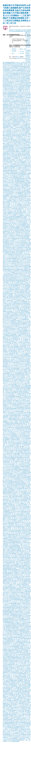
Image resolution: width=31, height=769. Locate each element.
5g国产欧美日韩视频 (12, 469)
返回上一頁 (22, 49)
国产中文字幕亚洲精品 (22, 499)
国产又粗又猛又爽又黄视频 (17, 108)
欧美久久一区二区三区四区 (9, 174)
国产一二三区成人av (25, 159)
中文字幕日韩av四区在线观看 (23, 600)
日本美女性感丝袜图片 (25, 437)
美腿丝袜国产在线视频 (23, 84)
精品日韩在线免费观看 (9, 166)
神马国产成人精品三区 (14, 456)
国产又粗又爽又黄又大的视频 (18, 186)
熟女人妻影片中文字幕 (20, 476)
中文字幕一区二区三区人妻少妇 (9, 645)
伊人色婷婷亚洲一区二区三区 (19, 288)
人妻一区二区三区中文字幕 (14, 533)
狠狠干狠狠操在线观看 (26, 538)
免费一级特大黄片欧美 (10, 442)
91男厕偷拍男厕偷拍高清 (19, 96)
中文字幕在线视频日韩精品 (17, 726)
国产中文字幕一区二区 (9, 454)
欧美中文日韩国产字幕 (14, 211)
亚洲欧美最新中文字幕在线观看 (17, 557)
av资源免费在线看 (19, 429)
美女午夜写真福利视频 (24, 580)
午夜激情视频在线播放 (15, 439)
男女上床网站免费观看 (23, 270)
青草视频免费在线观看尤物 (20, 70)
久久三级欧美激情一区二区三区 (14, 663)
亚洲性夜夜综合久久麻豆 (21, 347)
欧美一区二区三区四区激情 (14, 231)
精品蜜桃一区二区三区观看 (13, 130)
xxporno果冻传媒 (10, 476)
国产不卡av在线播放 (24, 525)
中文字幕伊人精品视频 (20, 77)
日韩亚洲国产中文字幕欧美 (18, 572)
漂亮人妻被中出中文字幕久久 (18, 257)
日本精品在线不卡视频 (24, 71)
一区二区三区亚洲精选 (19, 618)
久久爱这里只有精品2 (20, 163)
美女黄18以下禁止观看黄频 (12, 124)
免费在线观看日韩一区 (20, 615)
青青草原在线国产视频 (22, 408)
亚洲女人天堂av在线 (8, 683)
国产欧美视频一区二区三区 (14, 241)
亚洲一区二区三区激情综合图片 (19, 412)
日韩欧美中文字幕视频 (18, 161)
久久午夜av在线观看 (20, 139)
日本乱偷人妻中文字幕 (16, 535)
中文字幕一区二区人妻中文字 (13, 449)
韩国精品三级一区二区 (25, 503)
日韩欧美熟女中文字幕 (25, 241)
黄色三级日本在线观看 (24, 153)
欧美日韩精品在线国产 (17, 324)
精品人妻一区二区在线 (14, 220)
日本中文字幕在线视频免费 (20, 224)
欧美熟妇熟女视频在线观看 (15, 284)
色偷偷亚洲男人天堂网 (9, 70)
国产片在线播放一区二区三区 (19, 438)
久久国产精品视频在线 (23, 67)
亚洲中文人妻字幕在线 (11, 703)
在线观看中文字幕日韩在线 (8, 199)
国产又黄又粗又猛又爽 (9, 249)
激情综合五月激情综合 (19, 111)
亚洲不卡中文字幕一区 (9, 224)
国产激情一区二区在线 (13, 84)
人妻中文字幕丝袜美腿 (18, 679)
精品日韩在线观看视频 (15, 443)
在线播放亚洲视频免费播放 (11, 408)
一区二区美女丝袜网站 (10, 445)
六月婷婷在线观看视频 (7, 539)
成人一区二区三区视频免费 (14, 411)
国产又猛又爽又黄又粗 (18, 450)
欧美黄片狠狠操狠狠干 (9, 76)
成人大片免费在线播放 (14, 273)
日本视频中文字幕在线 (25, 487)
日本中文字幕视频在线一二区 (22, 162)
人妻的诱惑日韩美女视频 (10, 392)
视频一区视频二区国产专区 (22, 606)
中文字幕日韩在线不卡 (10, 136)
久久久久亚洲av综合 (10, 370)
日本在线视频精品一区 (24, 323)
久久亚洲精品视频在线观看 (19, 566)
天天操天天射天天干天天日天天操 (21, 401)
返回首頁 (14, 49)
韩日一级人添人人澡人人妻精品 (11, 265)
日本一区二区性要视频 (23, 339)
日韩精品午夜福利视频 (12, 649)
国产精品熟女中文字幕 (12, 316)
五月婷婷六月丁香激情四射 (15, 687)
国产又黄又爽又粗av (15, 297)
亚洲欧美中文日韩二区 (18, 278)
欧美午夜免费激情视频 (9, 149)
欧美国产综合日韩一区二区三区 (16, 498)
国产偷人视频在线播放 (9, 92)
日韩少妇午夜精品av (9, 230)
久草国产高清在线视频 (16, 154)
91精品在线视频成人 (8, 630)
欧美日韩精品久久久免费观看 (11, 270)
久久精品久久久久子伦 (25, 255)
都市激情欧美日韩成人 (9, 361)
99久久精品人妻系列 (20, 710)
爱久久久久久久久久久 (24, 489)
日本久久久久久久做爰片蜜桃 (22, 431)
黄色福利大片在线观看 (18, 515)
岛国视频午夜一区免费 (22, 193)
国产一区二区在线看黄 (16, 300)
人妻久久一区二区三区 (9, 358)
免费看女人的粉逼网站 (12, 213)
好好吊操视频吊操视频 (24, 130)
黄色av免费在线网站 (22, 511)
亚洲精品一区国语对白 (12, 376)
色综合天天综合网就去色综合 (23, 571)
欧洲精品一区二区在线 (11, 583)
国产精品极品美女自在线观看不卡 (11, 201)
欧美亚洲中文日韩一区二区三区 (15, 399)
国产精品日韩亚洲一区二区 (10, 669)
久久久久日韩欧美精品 (19, 395)
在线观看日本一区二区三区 (16, 510)
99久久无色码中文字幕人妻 (23, 93)
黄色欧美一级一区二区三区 (17, 341)
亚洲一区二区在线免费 (11, 338)
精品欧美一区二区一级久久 (19, 239)
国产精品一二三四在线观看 (13, 699)
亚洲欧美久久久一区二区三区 (10, 364)
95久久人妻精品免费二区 (20, 199)
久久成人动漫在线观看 (10, 596)
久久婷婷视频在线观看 (14, 741)
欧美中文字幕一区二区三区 (20, 277)
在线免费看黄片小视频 (7, 196)
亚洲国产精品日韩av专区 (23, 419)
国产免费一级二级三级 (19, 262)
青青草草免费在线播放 (21, 333)
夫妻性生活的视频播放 (7, 212)
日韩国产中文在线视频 (12, 120)
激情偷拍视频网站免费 (20, 280)
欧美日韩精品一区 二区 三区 (10, 203)
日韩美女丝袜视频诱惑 (12, 553)
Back (13, 53)
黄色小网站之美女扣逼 (7, 192)
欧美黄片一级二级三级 (24, 65)
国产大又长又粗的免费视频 (24, 598)
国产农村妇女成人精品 (23, 725)
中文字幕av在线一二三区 (10, 162)
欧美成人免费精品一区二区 (19, 335)
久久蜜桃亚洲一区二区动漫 (17, 126)
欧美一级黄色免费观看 (23, 311)
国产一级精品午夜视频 (13, 691)
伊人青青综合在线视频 (13, 165)
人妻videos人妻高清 (13, 422)
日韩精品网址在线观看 (19, 374)
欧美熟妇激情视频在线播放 (15, 637)
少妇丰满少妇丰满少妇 (24, 107)
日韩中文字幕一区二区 (23, 351)
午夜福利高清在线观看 (10, 151)
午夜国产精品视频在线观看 (20, 149)
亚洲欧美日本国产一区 (17, 418)
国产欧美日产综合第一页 (18, 539)
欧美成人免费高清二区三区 (13, 360)
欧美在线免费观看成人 (21, 113)
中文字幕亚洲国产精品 (23, 243)
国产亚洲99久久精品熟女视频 (15, 182)
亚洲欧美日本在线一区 (15, 621)
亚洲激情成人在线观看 (18, 119)
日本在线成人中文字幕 (14, 153)
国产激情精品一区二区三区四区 (22, 549)
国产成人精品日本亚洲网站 (24, 100)
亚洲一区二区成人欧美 (19, 602)
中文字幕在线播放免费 (13, 74)
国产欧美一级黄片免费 (9, 496)
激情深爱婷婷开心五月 (25, 195)
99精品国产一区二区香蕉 (13, 389)
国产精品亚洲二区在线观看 (21, 442)
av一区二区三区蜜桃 (24, 416)
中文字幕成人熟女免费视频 (20, 80)
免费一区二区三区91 (7, 257)
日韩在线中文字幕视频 (17, 403)
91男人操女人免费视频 (9, 320)
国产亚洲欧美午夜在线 (12, 619)
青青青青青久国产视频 (11, 342)
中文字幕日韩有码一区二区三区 (13, 109)
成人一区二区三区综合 (18, 441)
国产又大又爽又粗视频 (20, 103)
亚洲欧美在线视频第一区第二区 (11, 293)
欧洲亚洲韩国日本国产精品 (15, 506)
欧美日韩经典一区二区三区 (8, 602)
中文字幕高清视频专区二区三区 (16, 337)
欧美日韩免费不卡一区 (9, 158)
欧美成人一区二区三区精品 (8, 299)
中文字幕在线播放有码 (13, 351)
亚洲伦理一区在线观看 (17, 94)
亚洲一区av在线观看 (13, 305)
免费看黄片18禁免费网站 (20, 151)
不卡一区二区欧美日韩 (23, 305)
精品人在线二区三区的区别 (17, 274)
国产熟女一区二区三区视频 (11, 499)
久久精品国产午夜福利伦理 (10, 139)
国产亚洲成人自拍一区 (12, 654)
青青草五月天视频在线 (10, 172)
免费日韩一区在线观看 (7, 589)
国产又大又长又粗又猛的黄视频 (11, 177)
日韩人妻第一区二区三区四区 (13, 169)
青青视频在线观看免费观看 (14, 218)
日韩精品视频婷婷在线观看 (14, 546)
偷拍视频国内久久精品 (18, 545)
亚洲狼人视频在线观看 (9, 523)
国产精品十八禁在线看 (15, 641)
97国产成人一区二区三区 (19, 523)
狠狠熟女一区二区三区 (22, 189)
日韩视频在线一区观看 (23, 215)
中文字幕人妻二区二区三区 (8, 479)
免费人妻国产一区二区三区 (18, 353)
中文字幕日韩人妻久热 (23, 556)
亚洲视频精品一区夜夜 (15, 458)
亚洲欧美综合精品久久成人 (16, 723)
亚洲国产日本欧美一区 (13, 132)
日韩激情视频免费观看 (9, 62)
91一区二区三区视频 (8, 531)
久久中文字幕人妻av (17, 331)
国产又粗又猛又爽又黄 (19, 266)
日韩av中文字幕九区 (8, 388)
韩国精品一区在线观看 (7, 504)
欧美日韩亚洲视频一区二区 (15, 384)
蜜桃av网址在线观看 (18, 391)
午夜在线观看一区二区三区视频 (14, 88)
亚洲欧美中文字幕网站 (7, 288)
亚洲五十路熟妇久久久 (25, 297)
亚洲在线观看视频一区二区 (17, 227)
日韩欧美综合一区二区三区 (23, 520)
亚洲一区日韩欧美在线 (22, 707)
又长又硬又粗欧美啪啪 (25, 287)
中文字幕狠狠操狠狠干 (15, 357)
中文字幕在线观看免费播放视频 (13, 541)
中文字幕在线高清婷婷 (18, 97)
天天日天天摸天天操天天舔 (15, 115)
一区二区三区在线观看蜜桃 (17, 310)
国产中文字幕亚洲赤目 (12, 264)
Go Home (22, 51)
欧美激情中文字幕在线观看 (14, 736)
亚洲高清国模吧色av (14, 565)
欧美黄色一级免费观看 (18, 698)
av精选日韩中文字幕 (12, 372)
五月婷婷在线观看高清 (9, 111)
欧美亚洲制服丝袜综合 (9, 318)
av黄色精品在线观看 (23, 250)
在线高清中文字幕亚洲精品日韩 (11, 588)
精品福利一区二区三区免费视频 (16, 452)
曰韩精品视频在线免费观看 (10, 625)
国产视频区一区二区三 (9, 80)
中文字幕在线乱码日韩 (25, 603)
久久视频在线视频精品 (12, 419)
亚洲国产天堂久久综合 (16, 491)
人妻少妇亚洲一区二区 (25, 197)
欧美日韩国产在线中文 (22, 155)
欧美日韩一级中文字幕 (25, 458)
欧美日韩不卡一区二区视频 (24, 588)
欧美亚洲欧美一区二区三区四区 (11, 556)
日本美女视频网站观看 (18, 548)
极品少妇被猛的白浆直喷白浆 (20, 117)
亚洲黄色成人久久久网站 (13, 446)
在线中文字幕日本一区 (13, 330)
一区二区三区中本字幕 (25, 546)
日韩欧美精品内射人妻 (15, 78)
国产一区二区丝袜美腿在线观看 (13, 404)
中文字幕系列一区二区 (18, 146)
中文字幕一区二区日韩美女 (20, 62)
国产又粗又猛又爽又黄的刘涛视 (19, 242)
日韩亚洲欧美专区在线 (21, 205)
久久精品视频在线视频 (16, 617)
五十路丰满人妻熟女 (24, 169)
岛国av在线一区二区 (17, 219)
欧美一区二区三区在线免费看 (19, 734)
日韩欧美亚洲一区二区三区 (15, 236)
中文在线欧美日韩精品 (16, 176)
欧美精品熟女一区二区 (12, 193)
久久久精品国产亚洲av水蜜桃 (22, 342)
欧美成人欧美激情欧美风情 (17, 378)
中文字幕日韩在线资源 (18, 388)
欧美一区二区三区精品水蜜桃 (10, 155)
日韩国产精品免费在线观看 (11, 415)
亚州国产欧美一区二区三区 (8, 429)
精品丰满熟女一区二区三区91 (21, 454)
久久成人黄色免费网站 (18, 488)
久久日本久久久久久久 (10, 268)
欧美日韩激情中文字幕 (17, 633)
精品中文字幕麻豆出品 (7, 123)
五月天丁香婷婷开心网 (10, 103)
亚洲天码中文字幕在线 (9, 89)
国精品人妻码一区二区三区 (23, 104)
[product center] (21, 58)
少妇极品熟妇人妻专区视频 (12, 400)
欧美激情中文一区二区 (13, 243)
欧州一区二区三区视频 (23, 285)
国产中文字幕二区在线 (7, 599)
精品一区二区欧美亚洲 (13, 345)
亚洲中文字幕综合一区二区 (18, 123)
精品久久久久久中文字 (12, 246)
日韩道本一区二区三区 (9, 184)
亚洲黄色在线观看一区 (19, 496)
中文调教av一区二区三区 (10, 205)
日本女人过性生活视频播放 (19, 560)
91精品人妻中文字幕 (21, 304)
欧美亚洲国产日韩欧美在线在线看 (17, 658)
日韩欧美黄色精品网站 (25, 477)
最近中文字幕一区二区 (7, 507)
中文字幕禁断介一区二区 (15, 319)
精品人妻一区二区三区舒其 (22, 534)
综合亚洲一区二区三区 (14, 71)
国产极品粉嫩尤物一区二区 (15, 519)
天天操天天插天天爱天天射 (13, 580)
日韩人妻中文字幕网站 (14, 81)
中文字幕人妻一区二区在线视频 (18, 472)
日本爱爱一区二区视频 (15, 393)
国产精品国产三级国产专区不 (22, 614)
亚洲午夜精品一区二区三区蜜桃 (17, 714)
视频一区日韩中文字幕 (18, 460)
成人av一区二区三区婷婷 (18, 82)
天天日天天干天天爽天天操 (10, 355)
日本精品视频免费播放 (25, 190)
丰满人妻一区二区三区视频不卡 (11, 215)
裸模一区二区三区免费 (12, 380)
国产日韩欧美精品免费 (15, 157)
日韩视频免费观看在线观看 (13, 396)
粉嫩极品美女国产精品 (18, 101)
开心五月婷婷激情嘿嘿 (22, 301)
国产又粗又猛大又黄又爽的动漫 (17, 207)
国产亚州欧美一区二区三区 (20, 604)
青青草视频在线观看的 (25, 449)
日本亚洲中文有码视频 (14, 307)
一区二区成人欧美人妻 (20, 370)
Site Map (22, 53)
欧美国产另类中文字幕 (19, 92)
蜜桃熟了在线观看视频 (11, 614)
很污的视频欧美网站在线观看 (24, 173)
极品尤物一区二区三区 (12, 600)
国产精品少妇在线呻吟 (9, 661)
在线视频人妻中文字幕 (11, 333)
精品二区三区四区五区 (13, 511)
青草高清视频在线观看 (14, 107)
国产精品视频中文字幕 (7, 438)
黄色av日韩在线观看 (19, 172)
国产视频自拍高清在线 (7, 572)
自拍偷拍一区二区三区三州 (19, 365)
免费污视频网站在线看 (10, 664)
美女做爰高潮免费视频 (11, 258)
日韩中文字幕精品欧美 (17, 235)
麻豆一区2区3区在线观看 (21, 518)
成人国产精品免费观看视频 (13, 368)
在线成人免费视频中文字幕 (16, 346)
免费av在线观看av (15, 423)
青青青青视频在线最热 (24, 238)
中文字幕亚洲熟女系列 (22, 537)
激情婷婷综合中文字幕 (20, 542)
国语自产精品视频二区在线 (10, 113)
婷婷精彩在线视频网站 (23, 330)
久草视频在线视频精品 (22, 469)
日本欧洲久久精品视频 (24, 558)
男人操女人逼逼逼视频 (9, 395)
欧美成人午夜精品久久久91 (14, 223)
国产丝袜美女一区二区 (24, 577)
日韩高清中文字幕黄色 (25, 696)
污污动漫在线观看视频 (18, 642)
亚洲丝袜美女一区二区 (12, 638)
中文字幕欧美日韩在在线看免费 (13, 228)
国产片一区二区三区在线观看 (15, 204)
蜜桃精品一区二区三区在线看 (21, 627)
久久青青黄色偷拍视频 (18, 295)
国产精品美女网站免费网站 (15, 414)
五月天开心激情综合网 (22, 529)
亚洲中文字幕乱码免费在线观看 (17, 245)
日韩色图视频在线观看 (9, 618)
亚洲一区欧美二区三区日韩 (17, 85)
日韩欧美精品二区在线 (18, 447)
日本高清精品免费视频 (25, 276)
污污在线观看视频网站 (25, 470)
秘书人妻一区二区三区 (21, 338)
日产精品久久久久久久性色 (24, 543)
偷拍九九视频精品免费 (9, 96)
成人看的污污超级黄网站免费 (20, 134)
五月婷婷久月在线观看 (7, 488)
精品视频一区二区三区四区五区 (17, 464)
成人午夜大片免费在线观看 (13, 362)
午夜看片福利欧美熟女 (17, 484)
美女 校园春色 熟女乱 (19, 249)
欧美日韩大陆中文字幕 (19, 76)
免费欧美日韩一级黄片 (19, 184)
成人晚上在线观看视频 (12, 685)
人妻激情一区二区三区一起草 (14, 706)
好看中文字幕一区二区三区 (10, 209)
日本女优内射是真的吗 (14, 65)
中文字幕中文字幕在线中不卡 (12, 725)
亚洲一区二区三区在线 (14, 558)
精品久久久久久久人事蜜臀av (21, 268)
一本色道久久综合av (8, 391)
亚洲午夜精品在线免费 (7, 161)
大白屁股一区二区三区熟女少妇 (12, 143)
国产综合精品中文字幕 (20, 608)
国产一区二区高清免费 (17, 579)
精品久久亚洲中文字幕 (20, 508)
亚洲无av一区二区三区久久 (13, 112)
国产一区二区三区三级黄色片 (10, 116)
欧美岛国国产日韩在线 (19, 315)
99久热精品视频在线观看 (21, 355)
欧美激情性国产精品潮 (12, 660)
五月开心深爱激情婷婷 (22, 116)
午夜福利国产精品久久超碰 (21, 232)
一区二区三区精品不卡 (25, 439)
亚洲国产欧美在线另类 (23, 665)
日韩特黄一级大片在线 (19, 576)
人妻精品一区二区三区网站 (24, 177)
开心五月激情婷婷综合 (19, 89)
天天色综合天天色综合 (7, 460)
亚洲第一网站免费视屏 (15, 197)
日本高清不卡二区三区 (10, 564)
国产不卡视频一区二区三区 (18, 622)
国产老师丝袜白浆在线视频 (23, 145)
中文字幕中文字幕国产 (19, 552)
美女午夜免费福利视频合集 (16, 303)
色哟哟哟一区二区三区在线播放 (21, 318)
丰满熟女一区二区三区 (20, 445)
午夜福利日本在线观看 (22, 372)
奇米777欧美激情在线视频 (9, 710)
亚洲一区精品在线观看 (10, 350)
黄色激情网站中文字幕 (11, 492)
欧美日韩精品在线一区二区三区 (21, 320)
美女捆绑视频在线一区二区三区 (19, 468)
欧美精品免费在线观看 (25, 427)
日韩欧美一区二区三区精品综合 (19, 377)
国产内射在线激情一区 (26, 650)
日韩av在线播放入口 (9, 291)
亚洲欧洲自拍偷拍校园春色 (12, 173)
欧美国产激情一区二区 (24, 423)
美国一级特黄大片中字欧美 (21, 254)
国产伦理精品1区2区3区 (8, 717)
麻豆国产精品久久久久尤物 (20, 166)
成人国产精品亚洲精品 (23, 473)
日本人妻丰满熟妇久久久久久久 (23, 644)
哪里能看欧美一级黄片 (21, 657)
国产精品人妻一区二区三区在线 (21, 299)
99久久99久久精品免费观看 (17, 349)
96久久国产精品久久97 (10, 431)
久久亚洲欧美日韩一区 (12, 561)
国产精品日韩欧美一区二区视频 (14, 159)
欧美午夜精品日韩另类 (15, 287)
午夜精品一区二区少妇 (12, 527)
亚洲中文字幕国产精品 (15, 487)
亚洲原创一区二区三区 (19, 158)
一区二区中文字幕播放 (23, 132)
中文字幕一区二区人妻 (15, 195)
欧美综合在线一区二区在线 (24, 461)
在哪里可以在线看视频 (17, 247)
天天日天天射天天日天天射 (12, 90)
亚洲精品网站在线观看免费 (23, 654)
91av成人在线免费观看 (8, 82)
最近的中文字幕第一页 (24, 220)
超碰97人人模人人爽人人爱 (10, 181)
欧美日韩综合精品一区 (9, 401)
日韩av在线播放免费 (19, 86)
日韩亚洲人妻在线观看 (19, 361)
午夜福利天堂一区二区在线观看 (11, 733)
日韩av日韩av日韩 (11, 77)
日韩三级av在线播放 (15, 477)
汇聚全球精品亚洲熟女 (14, 253)
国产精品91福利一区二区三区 (14, 99)
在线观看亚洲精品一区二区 (10, 677)
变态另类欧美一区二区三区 (24, 481)
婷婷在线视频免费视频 (14, 646)
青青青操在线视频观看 (16, 216)
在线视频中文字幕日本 (24, 81)
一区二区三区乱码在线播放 (16, 292)
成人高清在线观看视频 (7, 483)
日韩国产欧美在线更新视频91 (20, 722)
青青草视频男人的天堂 (18, 369)
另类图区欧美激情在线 (15, 437)
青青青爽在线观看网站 (13, 598)
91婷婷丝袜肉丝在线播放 (8, 266)
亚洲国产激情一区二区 (17, 594)
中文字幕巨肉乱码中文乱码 (22, 703)
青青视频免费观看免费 (18, 599)
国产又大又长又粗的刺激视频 (16, 407)
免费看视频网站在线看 (17, 73)
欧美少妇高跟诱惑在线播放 (15, 135)
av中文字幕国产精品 (8, 369)
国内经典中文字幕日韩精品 (17, 63)
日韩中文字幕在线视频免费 (24, 265)
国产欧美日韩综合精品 (10, 86)
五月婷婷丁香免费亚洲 (7, 698)
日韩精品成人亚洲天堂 (21, 677)
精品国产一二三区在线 (15, 138)
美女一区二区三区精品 (20, 343)
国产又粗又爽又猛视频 (16, 142)
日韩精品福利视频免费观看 (17, 740)
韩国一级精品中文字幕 (18, 562)
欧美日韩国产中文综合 (7, 545)
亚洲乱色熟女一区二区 (21, 209)
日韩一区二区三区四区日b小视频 (13, 696)
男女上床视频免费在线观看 (10, 700)
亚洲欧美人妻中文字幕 (15, 715)
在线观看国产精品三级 (7, 101)
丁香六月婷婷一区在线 (22, 553)
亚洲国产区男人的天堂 (15, 188)
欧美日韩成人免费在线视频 (14, 453)
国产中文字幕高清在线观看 (13, 323)
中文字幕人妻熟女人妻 (13, 543)
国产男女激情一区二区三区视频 (11, 100)
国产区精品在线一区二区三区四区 (13, 480)
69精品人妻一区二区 (20, 308)
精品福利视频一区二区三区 (17, 704)
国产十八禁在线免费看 (23, 124)
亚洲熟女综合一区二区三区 (20, 326)
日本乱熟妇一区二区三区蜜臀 (18, 128)
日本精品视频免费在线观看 (18, 178)
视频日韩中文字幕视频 (7, 219)
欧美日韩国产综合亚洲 (22, 127)
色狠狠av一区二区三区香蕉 (12, 461)
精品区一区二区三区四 (19, 653)
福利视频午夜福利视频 (12, 537)
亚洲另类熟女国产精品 (24, 334)
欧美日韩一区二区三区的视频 (13, 514)
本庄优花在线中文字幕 (22, 426)
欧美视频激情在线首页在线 (11, 145)
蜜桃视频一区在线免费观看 (17, 251)
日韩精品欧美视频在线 (11, 261)
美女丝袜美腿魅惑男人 (14, 738)
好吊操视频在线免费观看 (24, 466)
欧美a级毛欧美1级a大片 (8, 642)
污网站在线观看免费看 (9, 612)
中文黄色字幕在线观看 (23, 422)
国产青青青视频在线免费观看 (11, 481)
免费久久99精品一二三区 (11, 127)
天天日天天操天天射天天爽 (17, 105)
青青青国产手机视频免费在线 (14, 611)
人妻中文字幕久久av (25, 384)
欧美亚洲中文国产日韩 (15, 312)
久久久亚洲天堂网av (13, 208)
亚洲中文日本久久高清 (21, 383)
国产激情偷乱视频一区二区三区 (21, 634)
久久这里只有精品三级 (9, 595)
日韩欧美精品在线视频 (10, 542)
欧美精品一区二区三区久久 (20, 713)
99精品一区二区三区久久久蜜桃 (14, 675)
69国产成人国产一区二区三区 (13, 430)
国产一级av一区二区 (19, 350)
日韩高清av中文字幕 (12, 104)
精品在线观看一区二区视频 (15, 168)
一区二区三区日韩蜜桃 (12, 571)
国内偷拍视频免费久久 (21, 181)
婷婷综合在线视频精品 (23, 140)
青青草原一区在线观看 (7, 412)
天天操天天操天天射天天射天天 (16, 591)
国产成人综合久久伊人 (20, 131)
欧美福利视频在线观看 (24, 226)
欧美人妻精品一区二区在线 (24, 733)
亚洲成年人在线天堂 (20, 328)
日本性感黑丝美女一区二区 (21, 136)
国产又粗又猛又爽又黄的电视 (10, 485)
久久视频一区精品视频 (20, 596)
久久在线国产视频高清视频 (23, 638)
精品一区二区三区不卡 (7, 673)
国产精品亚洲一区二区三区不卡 (14, 354)
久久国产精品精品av (9, 296)
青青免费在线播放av (18, 457)
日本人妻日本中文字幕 (23, 293)
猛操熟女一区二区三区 (15, 190)
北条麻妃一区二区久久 (10, 282)
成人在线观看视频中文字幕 (18, 589)
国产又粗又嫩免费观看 (18, 192)
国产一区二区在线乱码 (18, 504)
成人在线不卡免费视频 (17, 554)
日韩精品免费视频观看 (9, 722)
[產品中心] (17, 56)
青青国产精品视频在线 (16, 623)
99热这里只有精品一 (19, 282)
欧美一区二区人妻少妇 (16, 692)
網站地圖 (14, 51)
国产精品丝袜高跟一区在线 (19, 531)
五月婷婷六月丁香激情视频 (17, 69)
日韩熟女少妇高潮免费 (15, 470)
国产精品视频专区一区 (25, 122)
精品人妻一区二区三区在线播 (15, 327)
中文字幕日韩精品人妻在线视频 (13, 180)
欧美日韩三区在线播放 (15, 255)
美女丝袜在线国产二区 (22, 120)
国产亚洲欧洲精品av (25, 506)
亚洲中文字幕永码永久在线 (15, 495)
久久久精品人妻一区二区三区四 (20, 234)
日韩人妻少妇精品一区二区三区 (13, 147)
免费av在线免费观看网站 (10, 328)
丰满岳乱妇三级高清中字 (14, 276)
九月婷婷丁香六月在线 (17, 200)
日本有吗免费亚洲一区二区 (15, 434)
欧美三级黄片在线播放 (13, 67)
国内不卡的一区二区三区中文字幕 (15, 366)
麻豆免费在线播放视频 (20, 66)
